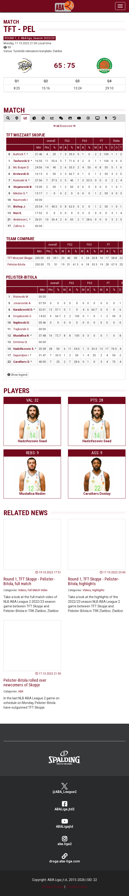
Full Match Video (38, 590)
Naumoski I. (20, 200)
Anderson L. (21, 219)
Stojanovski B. (22, 187)
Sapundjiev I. (21, 355)
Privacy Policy (53, 887)
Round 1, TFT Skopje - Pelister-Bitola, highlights (93, 581)
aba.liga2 (64, 841)
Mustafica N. (21, 335)
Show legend (17, 374)
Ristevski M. (21, 296)
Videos (22, 590)
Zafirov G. (19, 226)
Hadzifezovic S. (23, 348)
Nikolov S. (19, 193)
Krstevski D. (21, 174)
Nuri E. (17, 213)
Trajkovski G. (21, 329)
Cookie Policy (76, 887)
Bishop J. (19, 206)
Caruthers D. (21, 361)
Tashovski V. (21, 161)
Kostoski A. (20, 180)
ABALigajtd (64, 823)
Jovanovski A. (22, 303)
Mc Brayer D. (21, 167)
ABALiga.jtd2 (64, 806)
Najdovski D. (21, 322)
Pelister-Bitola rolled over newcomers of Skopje (24, 682)
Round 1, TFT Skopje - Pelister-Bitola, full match (29, 581)
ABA (20, 691)
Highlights (98, 590)
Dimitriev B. (20, 342)
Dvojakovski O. (22, 316)
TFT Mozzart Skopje (25, 135)
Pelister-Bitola (16, 264)
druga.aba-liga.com (64, 858)
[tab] (8, 118)
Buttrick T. (19, 154)
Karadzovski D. (23, 309)
